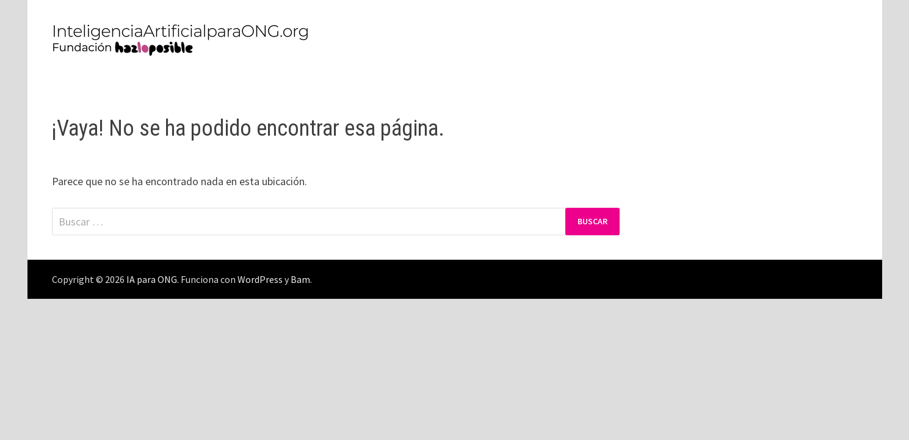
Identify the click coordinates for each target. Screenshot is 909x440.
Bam (300, 279)
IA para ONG (151, 279)
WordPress (260, 279)
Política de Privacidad (113, 82)
